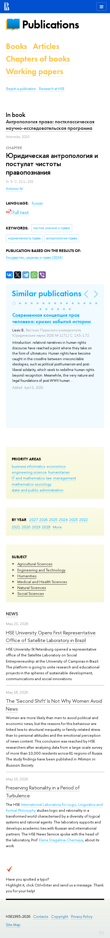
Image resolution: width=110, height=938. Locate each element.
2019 (36, 527)
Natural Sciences (31, 587)
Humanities (26, 575)
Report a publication (21, 88)
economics (56, 466)
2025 (53, 519)
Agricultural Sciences (34, 563)
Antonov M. (14, 188)
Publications (50, 24)
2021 (16, 527)
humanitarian (59, 472)
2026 (43, 519)
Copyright (59, 916)
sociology (43, 484)
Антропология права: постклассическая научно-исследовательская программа (50, 124)
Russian (37, 203)
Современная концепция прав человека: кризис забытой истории (51, 318)
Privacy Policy (81, 916)
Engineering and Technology (41, 570)
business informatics (28, 466)
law (49, 478)
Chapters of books (38, 59)
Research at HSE (52, 88)
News (12, 614)
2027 (33, 519)
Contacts (40, 916)
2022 (83, 519)
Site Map (13, 924)
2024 (63, 519)
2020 (26, 527)
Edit (101, 932)
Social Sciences (30, 593)
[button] (14, 303)
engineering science (29, 472)
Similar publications (46, 293)
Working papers (34, 71)
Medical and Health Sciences (42, 581)
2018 (46, 527)
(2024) (34, 257)
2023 (73, 519)
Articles (46, 46)
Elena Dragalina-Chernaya (61, 839)
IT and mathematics (28, 478)
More (57, 527)
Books (16, 46)
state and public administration (37, 490)
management (64, 478)
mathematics (22, 484)
